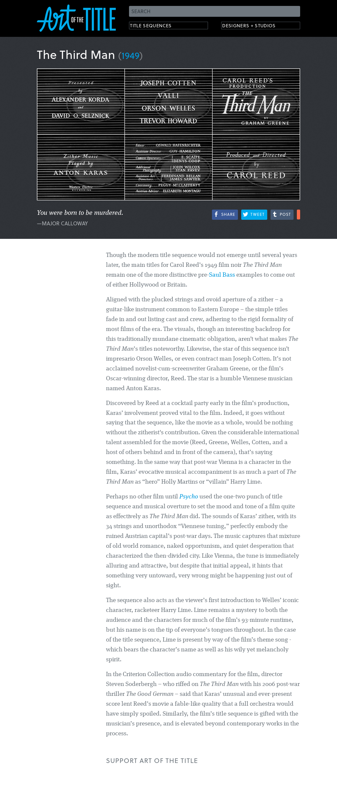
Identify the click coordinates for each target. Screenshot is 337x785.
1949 (130, 55)
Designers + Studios (256, 26)
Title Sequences (157, 26)
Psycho (188, 497)
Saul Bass (222, 275)
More (298, 214)
